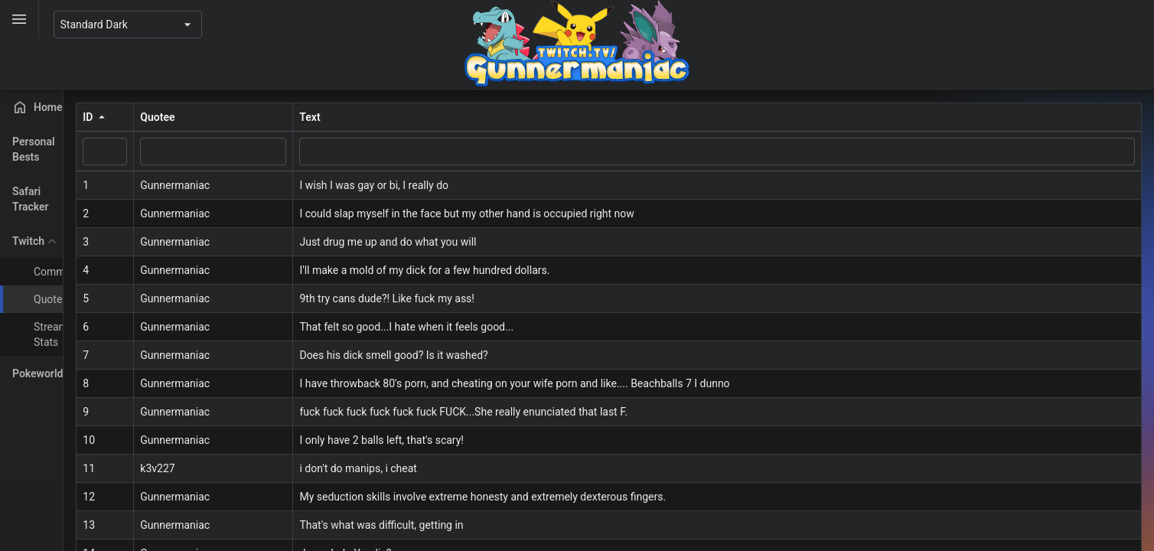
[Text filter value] (781, 151)
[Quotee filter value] (341, 151)
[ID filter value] (232, 151)
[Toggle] (19, 19)
